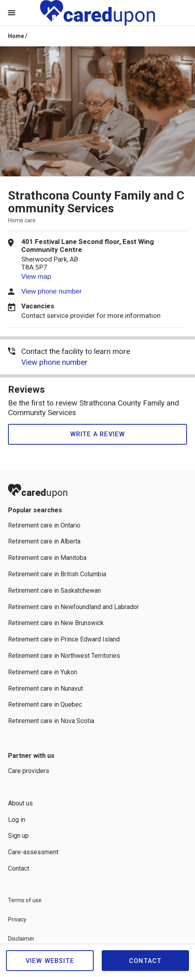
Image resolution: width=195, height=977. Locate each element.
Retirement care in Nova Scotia (51, 721)
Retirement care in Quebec (45, 704)
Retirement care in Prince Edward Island (64, 639)
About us (20, 803)
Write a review (97, 434)
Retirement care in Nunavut (45, 688)
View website (50, 961)
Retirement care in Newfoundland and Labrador (73, 607)
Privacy (17, 919)
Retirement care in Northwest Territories (64, 655)
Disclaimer (21, 938)
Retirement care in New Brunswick (56, 623)
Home (16, 36)
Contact (145, 961)
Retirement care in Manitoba (47, 557)
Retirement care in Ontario (44, 525)
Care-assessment (33, 852)
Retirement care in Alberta (44, 541)
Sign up (18, 835)
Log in (16, 819)
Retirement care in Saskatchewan (54, 590)
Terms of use (25, 900)
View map (36, 276)
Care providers (28, 771)
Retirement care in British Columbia (57, 574)
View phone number (51, 291)
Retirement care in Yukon (42, 672)
